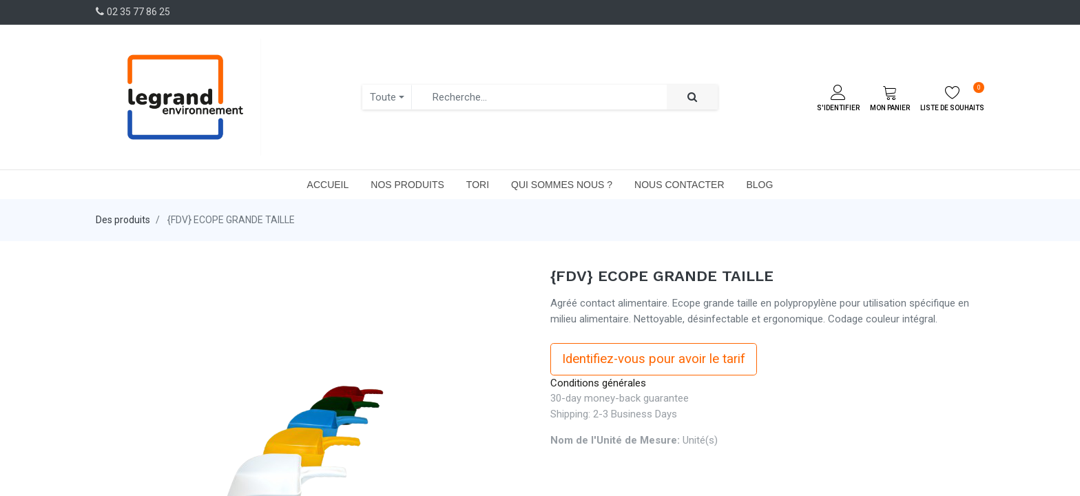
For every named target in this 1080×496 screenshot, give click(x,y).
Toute (383, 97)
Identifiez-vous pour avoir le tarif (653, 358)
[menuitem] (328, 184)
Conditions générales (598, 383)
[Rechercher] (692, 97)
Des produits (123, 219)
